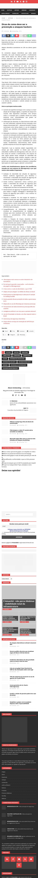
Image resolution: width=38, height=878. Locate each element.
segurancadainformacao (10, 368)
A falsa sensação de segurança (26, 806)
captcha (16, 352)
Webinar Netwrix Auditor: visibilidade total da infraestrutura (10, 618)
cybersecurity (27, 355)
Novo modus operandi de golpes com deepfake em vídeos (19, 451)
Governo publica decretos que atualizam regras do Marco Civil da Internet (22, 652)
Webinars (6, 582)
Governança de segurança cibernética (14, 319)
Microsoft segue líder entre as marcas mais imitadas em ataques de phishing (22, 439)
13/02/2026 (6, 622)
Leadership (32, 10)
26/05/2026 (13, 646)
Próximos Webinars (7, 793)
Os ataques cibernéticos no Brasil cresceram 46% (23, 643)
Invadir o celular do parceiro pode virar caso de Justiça (23, 694)
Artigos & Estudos (9, 639)
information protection (17, 358)
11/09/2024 (6, 31)
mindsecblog (15, 31)
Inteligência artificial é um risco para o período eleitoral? (19, 311)
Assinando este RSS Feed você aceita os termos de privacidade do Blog (18, 533)
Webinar (24, 10)
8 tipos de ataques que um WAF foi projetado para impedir (19, 463)
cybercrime (16, 355)
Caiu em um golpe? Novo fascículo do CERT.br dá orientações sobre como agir (21, 669)
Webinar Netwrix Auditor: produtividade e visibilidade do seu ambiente (10, 630)
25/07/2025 (6, 634)
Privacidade (15, 542)
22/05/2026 (13, 680)
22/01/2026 (13, 442)
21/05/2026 (13, 433)
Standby (4, 796)
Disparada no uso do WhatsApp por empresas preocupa (19, 304)
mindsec (5, 365)
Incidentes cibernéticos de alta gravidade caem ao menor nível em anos (22, 660)
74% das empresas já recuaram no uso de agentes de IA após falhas (22, 677)
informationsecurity (25, 362)
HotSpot (4, 780)
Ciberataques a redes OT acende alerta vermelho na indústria (21, 430)
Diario (3, 774)
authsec (8, 352)
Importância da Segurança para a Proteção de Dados (25, 631)
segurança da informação (18, 365)
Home (2, 10)
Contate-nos (25, 13)
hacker (5, 358)
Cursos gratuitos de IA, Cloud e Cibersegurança (19, 685)
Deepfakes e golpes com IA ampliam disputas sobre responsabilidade (20, 702)
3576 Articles (26, 388)
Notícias (9, 10)
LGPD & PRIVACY (5, 13)
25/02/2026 (6, 609)
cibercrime (25, 352)
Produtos (4, 790)
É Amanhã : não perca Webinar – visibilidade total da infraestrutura (19, 604)
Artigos (17, 10)
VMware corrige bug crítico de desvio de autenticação (21, 422)
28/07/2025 (24, 622)
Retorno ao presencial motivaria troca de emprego (17, 453)
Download (15, 13)
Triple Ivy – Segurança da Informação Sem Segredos (27, 618)
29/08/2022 (13, 425)
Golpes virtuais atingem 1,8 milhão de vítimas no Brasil (19, 291)
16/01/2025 (24, 634)
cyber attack (6, 355)
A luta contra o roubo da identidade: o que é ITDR (17, 289)
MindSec (33, 13)
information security (9, 362)
